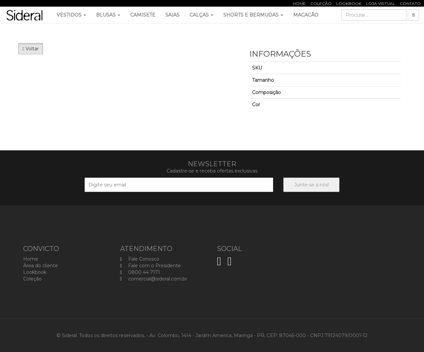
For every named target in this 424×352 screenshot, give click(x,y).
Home (299, 3)
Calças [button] (201, 15)
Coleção (321, 3)
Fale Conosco (139, 259)
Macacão (305, 15)
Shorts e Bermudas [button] (253, 15)
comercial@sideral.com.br (153, 279)
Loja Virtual (380, 3)
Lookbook (348, 3)
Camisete (142, 15)
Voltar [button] (31, 49)
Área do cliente (40, 266)
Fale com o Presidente (150, 266)
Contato (410, 3)
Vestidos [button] (71, 15)
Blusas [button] (108, 15)
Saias (172, 15)
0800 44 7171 (140, 272)
